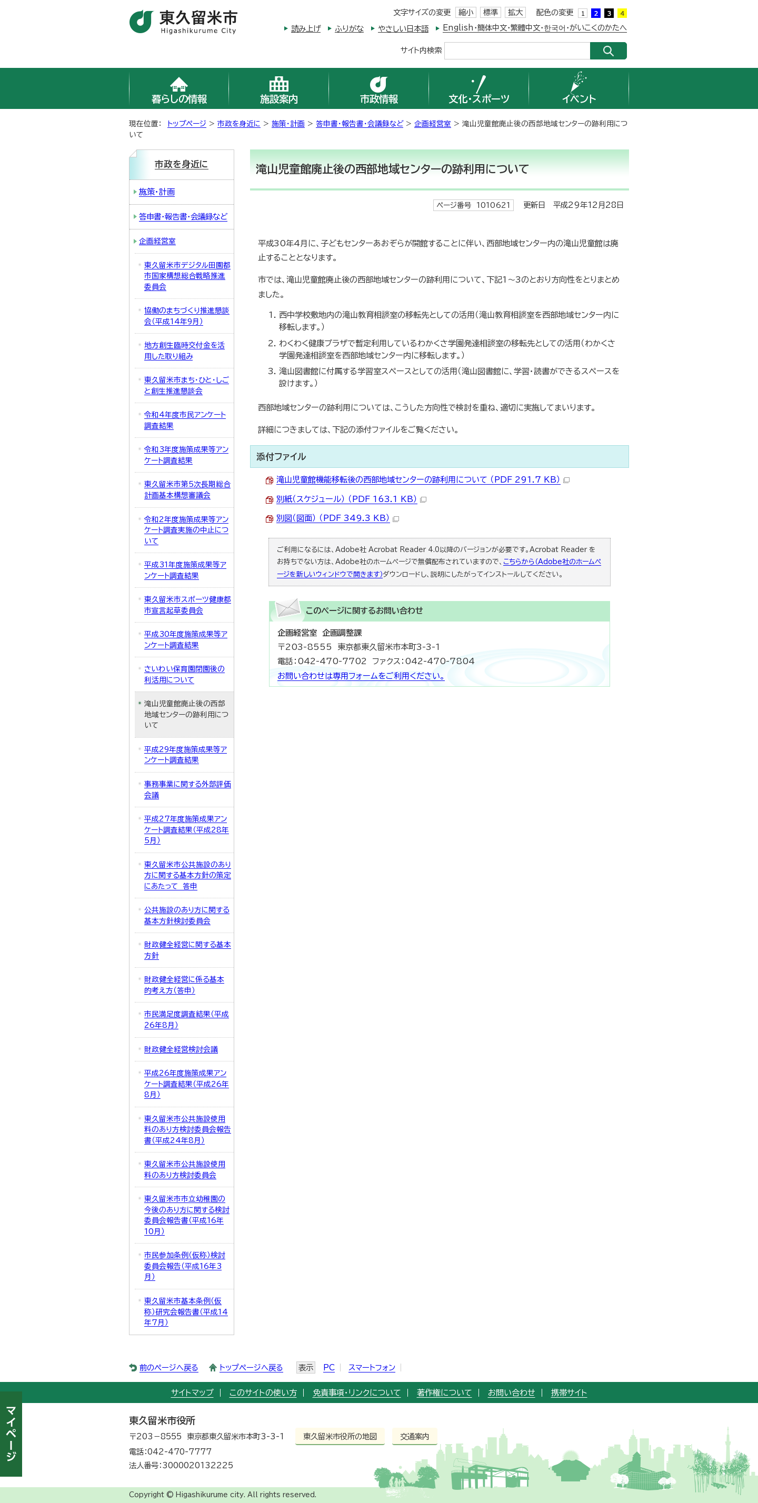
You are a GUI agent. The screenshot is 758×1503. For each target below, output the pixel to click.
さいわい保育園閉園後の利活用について (184, 674)
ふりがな (349, 29)
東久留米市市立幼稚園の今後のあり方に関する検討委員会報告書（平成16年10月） (187, 1215)
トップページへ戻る (251, 1367)
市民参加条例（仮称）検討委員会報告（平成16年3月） (184, 1265)
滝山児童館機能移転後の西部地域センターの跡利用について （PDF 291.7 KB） (423, 480)
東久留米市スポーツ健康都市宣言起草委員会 (187, 605)
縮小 (465, 12)
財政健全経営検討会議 (181, 1049)
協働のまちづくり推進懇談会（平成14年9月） (187, 316)
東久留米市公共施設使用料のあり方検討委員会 (184, 1169)
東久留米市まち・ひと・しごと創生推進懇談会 (186, 385)
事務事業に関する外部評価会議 (187, 789)
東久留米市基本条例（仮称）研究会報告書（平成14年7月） (186, 1311)
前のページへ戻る (168, 1367)
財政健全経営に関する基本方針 (187, 950)
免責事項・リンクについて (357, 1393)
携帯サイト (569, 1393)
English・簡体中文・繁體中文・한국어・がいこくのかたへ (535, 28)
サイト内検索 (421, 50)
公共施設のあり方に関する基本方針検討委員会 (187, 915)
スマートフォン (371, 1367)
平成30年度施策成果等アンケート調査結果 (185, 639)
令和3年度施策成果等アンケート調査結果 (186, 455)
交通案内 (415, 1436)
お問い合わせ (511, 1393)
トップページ (186, 123)
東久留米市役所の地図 (340, 1436)
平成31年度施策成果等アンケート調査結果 (185, 570)
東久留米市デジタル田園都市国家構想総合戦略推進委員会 (187, 276)
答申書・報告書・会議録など (359, 123)
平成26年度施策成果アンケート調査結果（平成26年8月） (186, 1083)
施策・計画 (288, 123)
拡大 (515, 12)
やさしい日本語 (403, 29)
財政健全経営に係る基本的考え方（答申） (184, 985)
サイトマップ (192, 1393)
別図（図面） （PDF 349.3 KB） (337, 518)
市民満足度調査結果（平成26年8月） (186, 1019)
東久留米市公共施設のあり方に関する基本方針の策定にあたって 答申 (187, 875)
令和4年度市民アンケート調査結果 (185, 420)
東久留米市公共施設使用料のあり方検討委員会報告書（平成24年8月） (187, 1129)
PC (329, 1367)
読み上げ (306, 29)
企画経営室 (432, 123)
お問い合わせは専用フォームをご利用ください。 (361, 676)
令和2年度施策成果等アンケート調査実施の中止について (186, 530)
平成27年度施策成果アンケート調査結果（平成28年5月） (186, 829)
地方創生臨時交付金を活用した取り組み (184, 351)
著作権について (444, 1393)
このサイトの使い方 (263, 1393)
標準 (490, 12)
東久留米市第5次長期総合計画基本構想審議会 (187, 489)
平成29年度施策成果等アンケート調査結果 (185, 755)
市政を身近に (239, 123)
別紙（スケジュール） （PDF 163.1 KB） (351, 499)
